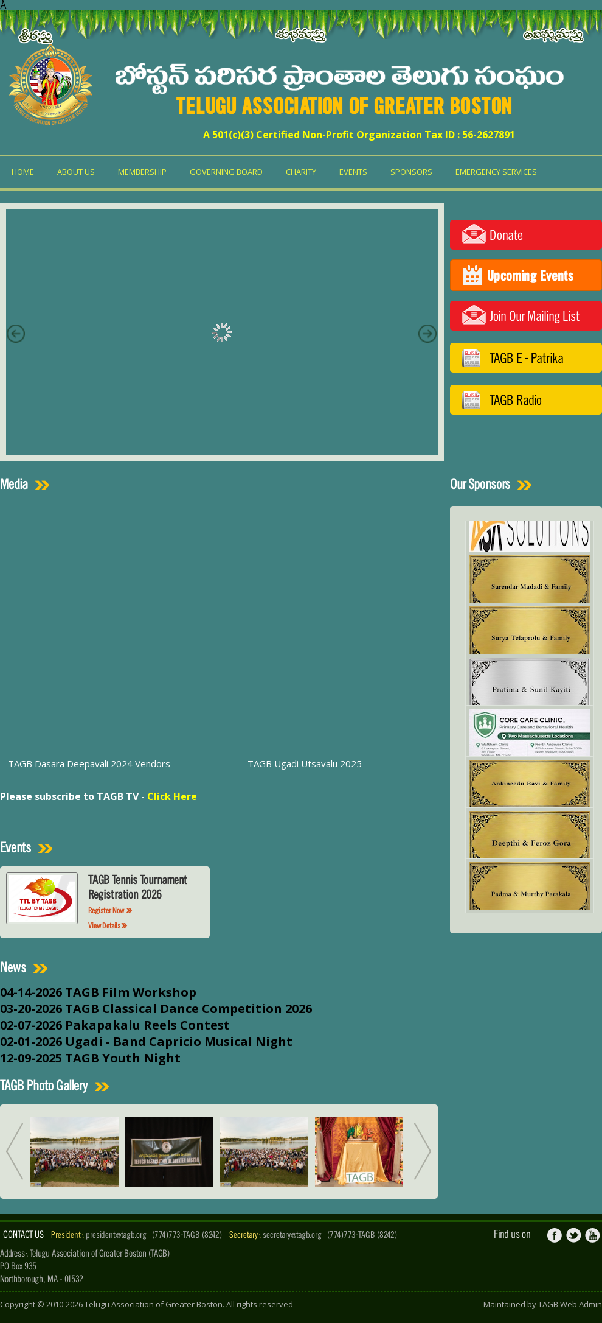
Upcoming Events (530, 275)
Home (23, 171)
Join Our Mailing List (535, 315)
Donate (506, 234)
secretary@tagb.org (292, 1234)
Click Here (172, 796)
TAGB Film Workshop (130, 992)
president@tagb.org (116, 1234)
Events (353, 171)
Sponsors (411, 171)
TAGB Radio (516, 399)
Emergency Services (496, 171)
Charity (301, 171)
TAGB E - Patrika (527, 357)
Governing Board (226, 171)
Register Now (110, 910)
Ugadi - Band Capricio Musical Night (178, 1041)
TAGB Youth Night (123, 1058)
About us (76, 171)
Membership (142, 171)
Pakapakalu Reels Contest (147, 1025)
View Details (108, 925)
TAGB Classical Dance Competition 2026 (188, 1008)
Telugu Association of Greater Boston (154, 1304)
